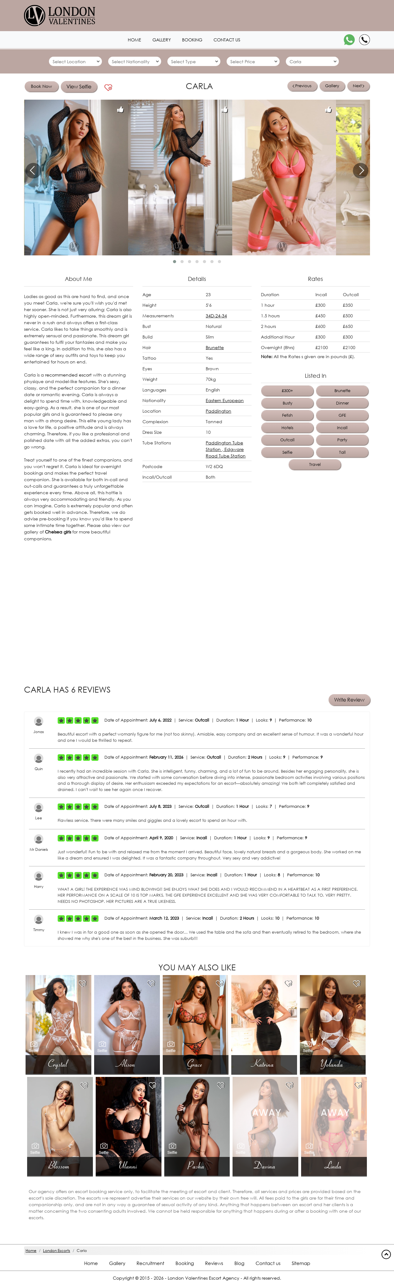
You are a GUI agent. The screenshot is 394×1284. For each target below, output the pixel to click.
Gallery (332, 85)
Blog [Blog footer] (239, 1263)
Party (342, 440)
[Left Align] (61, 720)
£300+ (287, 390)
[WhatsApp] (349, 39)
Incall (342, 427)
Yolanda (332, 1063)
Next (358, 85)
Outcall (287, 440)
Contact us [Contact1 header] (227, 40)
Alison (127, 1063)
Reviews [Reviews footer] (214, 1263)
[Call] (364, 39)
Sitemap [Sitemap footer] (301, 1263)
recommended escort (68, 375)
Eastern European (225, 400)
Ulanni (128, 1165)
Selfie (287, 452)
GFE (342, 415)
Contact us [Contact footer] (268, 1263)
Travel (315, 464)
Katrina (264, 1063)
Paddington (218, 411)
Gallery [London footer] (117, 1263)
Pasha (197, 1165)
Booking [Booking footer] (184, 1263)
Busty (287, 403)
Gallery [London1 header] (161, 40)
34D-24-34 (216, 316)
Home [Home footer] (91, 1263)
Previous (302, 85)
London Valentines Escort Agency (203, 1278)
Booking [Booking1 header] (192, 40)
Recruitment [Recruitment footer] (150, 1263)
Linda (334, 1165)
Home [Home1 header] (134, 40)
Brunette (215, 347)
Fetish (287, 415)
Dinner (342, 403)
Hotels (287, 427)
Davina (265, 1165)
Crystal (58, 1063)
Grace (195, 1063)
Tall (342, 452)
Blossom (60, 1165)
